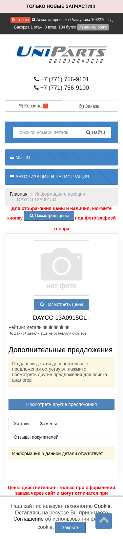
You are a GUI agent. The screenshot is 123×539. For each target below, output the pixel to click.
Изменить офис (93, 27)
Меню (20, 157)
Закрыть (70, 527)
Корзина (33, 105)
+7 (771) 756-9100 (61, 88)
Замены (48, 423)
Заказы (89, 106)
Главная (18, 194)
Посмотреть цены (61, 304)
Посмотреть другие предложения (61, 404)
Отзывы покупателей (36, 437)
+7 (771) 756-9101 (61, 79)
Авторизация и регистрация (49, 176)
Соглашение (28, 519)
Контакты (20, 19)
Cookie (102, 506)
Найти (95, 132)
